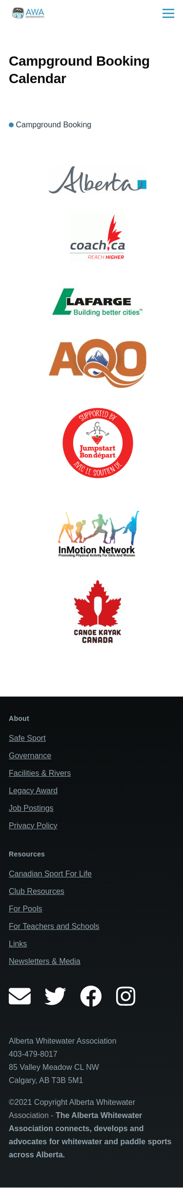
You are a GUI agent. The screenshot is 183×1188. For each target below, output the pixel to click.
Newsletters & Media (45, 961)
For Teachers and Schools (54, 926)
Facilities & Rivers (40, 773)
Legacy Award (33, 790)
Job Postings (31, 808)
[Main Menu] (168, 13)
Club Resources (36, 891)
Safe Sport (27, 738)
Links (18, 944)
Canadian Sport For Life (50, 874)
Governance (30, 755)
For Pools (25, 909)
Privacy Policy (33, 825)
